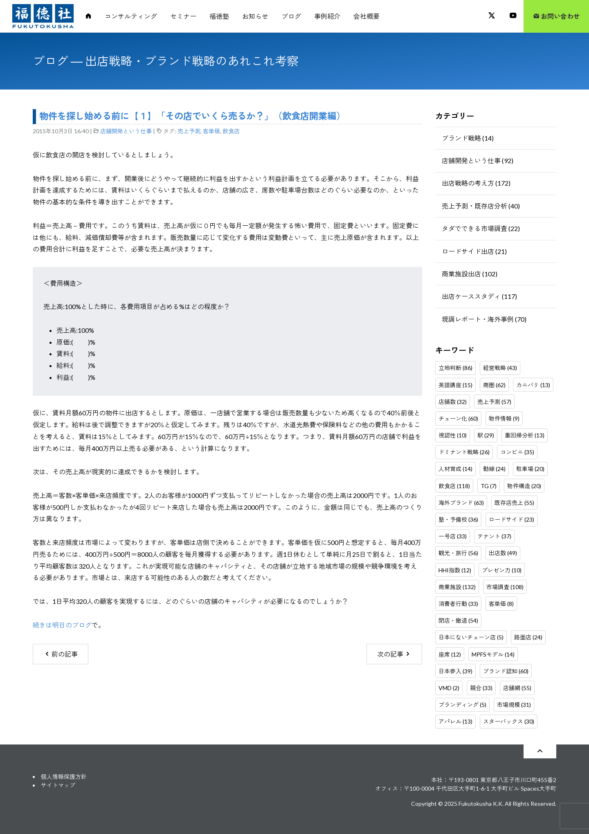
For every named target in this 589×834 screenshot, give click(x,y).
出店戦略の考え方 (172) (476, 183)
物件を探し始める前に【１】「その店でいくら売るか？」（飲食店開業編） (192, 115)
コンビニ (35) (517, 451)
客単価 (211, 131)
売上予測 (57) (494, 401)
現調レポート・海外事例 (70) (484, 319)
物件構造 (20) (524, 485)
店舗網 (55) (517, 687)
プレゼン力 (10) (502, 570)
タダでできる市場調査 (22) (481, 228)
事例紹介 (327, 16)
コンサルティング (131, 16)
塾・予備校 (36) (458, 519)
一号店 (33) (452, 536)
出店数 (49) (503, 552)
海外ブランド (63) (461, 502)
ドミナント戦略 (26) (464, 451)
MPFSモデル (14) (493, 654)
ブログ (291, 16)
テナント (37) (494, 536)
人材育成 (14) (455, 468)
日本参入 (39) (455, 671)
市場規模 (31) (514, 704)
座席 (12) (449, 654)
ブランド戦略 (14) (468, 138)
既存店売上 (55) (514, 502)
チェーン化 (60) (458, 418)
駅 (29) (485, 435)
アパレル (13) (455, 721)
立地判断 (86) (455, 367)
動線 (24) (494, 468)
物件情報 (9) (504, 418)
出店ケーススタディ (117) (479, 296)
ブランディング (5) (462, 704)
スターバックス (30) (508, 721)
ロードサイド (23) (511, 519)
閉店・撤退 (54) (458, 620)
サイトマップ (58, 785)
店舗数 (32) (452, 401)
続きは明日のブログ (62, 625)
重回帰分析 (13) (524, 435)
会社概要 (366, 16)
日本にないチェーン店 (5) (471, 637)
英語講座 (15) (455, 384)
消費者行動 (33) (458, 603)
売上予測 (189, 131)
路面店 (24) (528, 637)
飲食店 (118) (454, 485)
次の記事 (394, 654)
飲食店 (231, 131)
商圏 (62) (494, 384)
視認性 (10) (452, 435)
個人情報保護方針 (64, 776)
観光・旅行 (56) (458, 552)
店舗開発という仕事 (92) (477, 160)
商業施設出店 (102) (469, 274)
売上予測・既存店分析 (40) (481, 206)
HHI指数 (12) (454, 570)
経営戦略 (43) (500, 367)
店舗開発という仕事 (126, 131)
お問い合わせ (556, 16)
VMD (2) (448, 687)
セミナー (183, 16)
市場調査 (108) (505, 586)
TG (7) (489, 485)
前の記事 (61, 654)
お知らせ (255, 16)
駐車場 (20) (530, 468)
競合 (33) (481, 687)
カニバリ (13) (533, 384)
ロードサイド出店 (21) (474, 251)
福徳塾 (219, 16)
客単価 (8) (501, 603)
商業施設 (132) (457, 586)
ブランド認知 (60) (505, 671)
